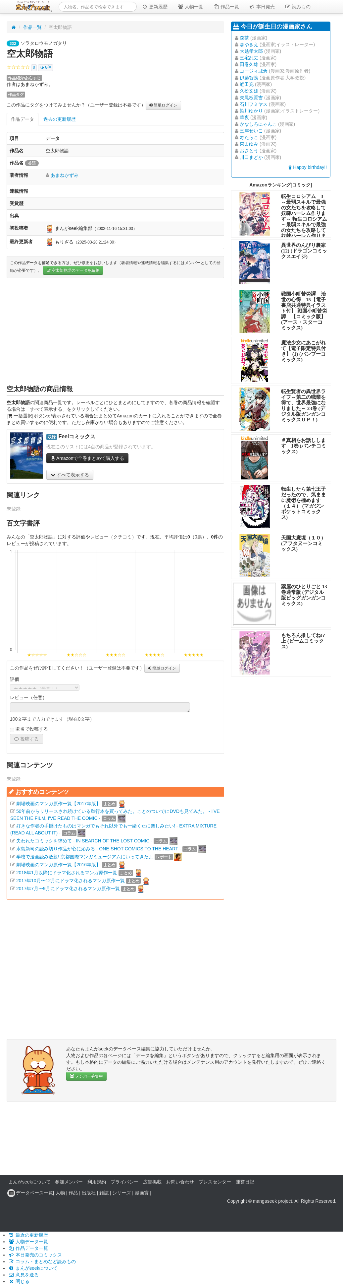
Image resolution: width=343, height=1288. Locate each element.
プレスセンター (215, 1181)
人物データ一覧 (28, 1241)
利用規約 (96, 1181)
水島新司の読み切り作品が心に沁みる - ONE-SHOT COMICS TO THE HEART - (98, 848)
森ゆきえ (249, 44)
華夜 (244, 117)
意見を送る (23, 1274)
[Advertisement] (115, 331)
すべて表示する (70, 474)
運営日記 (245, 1181)
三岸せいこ (251, 130)
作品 (73, 1192)
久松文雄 (249, 91)
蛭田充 (247, 84)
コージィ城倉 (254, 71)
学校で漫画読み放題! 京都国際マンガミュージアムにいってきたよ (84, 856)
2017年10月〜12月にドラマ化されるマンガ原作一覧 (70, 880)
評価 (14, 679)
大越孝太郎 (251, 51)
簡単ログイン (163, 105)
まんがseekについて (29, 1181)
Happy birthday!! (307, 167)
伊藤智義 (249, 77)
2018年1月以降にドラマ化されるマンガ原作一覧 (66, 872)
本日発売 (262, 6)
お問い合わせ (180, 1181)
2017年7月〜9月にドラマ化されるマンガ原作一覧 (68, 888)
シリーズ (121, 1192)
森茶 (244, 37)
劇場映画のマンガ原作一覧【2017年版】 (58, 803)
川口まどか (251, 157)
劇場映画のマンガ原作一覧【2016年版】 (58, 864)
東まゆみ (249, 144)
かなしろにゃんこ (258, 124)
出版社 (89, 1192)
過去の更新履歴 (59, 119)
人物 (60, 1192)
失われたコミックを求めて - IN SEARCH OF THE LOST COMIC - (84, 840)
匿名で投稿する (29, 729)
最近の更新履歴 (28, 1235)
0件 (45, 67)
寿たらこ (249, 137)
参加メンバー (69, 1181)
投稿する (26, 739)
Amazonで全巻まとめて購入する (87, 458)
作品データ (22, 119)
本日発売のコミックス (35, 1254)
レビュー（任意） (28, 697)
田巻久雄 (249, 64)
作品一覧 (226, 6)
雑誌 (104, 1192)
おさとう (249, 150)
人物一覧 (190, 6)
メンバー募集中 (86, 1076)
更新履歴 (155, 6)
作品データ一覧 (28, 1248)
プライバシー (124, 1181)
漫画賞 (142, 1192)
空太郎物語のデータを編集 (73, 270)
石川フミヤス (254, 104)
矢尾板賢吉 (251, 97)
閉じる (18, 1281)
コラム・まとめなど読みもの (42, 1261)
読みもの (298, 6)
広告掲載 (152, 1181)
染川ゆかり (251, 110)
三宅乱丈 (249, 57)
